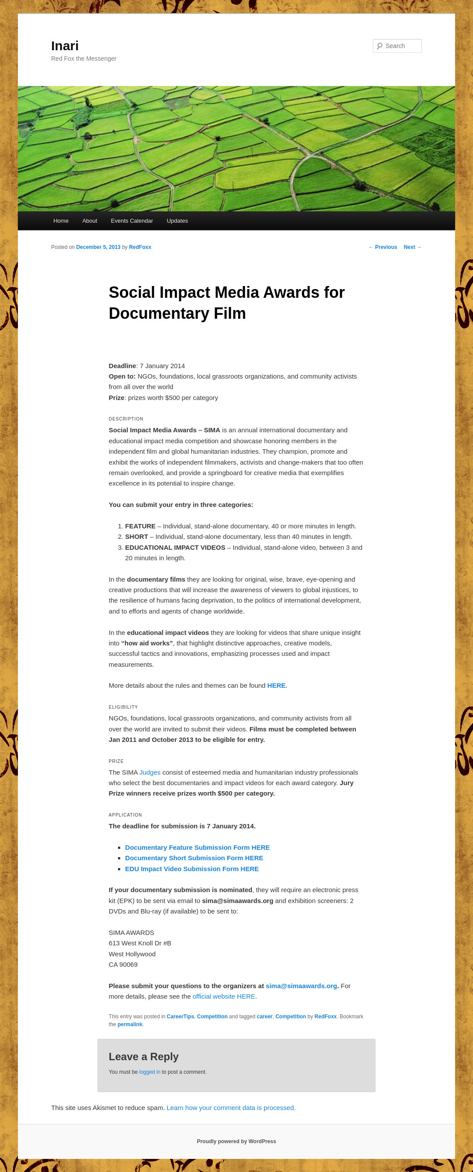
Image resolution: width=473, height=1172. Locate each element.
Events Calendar (132, 220)
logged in (149, 1072)
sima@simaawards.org (301, 985)
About (89, 220)
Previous (383, 247)
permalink (130, 1024)
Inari (65, 45)
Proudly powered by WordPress (236, 1141)
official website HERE (224, 996)
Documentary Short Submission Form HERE (194, 858)
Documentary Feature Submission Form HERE (197, 847)
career (264, 1016)
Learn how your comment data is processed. (231, 1107)
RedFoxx (140, 247)
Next (413, 247)
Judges (149, 772)
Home (61, 220)
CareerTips (180, 1016)
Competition (212, 1016)
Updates (177, 220)
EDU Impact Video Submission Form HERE (192, 868)
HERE (277, 685)
